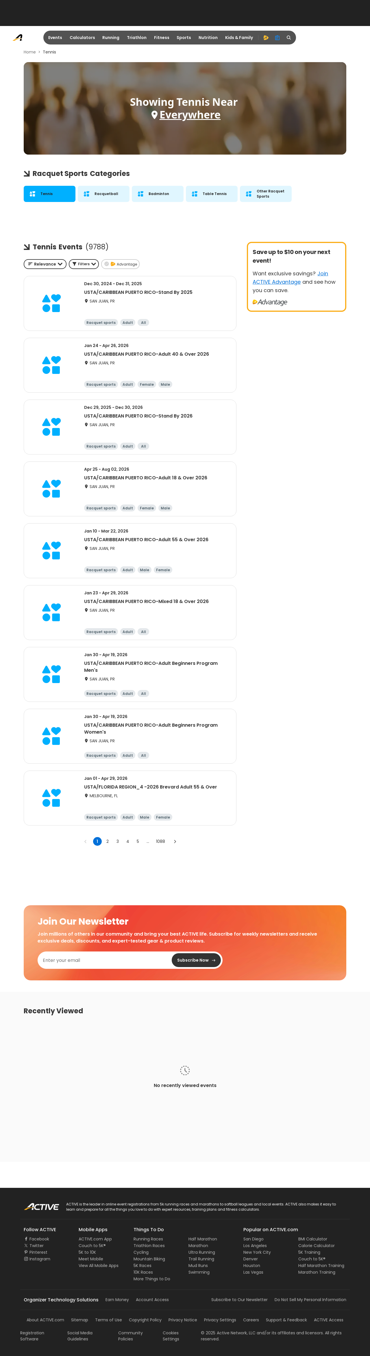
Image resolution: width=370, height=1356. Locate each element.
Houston (251, 1265)
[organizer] (277, 37)
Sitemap (79, 1320)
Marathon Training (316, 1272)
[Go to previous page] (85, 841)
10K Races (143, 1272)
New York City (257, 1252)
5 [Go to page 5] (138, 841)
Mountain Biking (149, 1259)
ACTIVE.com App (95, 1239)
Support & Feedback (286, 1320)
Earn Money (117, 1300)
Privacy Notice (183, 1320)
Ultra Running (201, 1252)
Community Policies (130, 1336)
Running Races (148, 1239)
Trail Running (201, 1259)
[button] (84, 264)
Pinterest (38, 1252)
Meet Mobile (91, 1259)
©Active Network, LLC (228, 1333)
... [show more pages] (148, 841)
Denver (250, 1259)
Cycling (141, 1252)
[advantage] (266, 37)
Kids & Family (239, 37)
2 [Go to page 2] (107, 841)
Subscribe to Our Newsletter (239, 1300)
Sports (184, 37)
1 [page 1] (97, 841)
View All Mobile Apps (99, 1265)
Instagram (39, 1259)
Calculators (82, 37)
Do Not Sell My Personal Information (310, 1300)
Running (110, 37)
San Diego (253, 1239)
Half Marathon (202, 1239)
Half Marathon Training (321, 1265)
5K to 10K (87, 1252)
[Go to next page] (175, 841)
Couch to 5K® (92, 1246)
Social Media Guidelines (79, 1336)
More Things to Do (152, 1279)
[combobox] (45, 264)
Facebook (39, 1239)
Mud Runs (198, 1265)
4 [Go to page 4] (127, 841)
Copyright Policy (145, 1320)
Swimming (199, 1272)
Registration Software (32, 1336)
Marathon (198, 1246)
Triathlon (137, 37)
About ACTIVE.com (45, 1320)
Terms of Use (108, 1320)
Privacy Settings (220, 1320)
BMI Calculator (312, 1239)
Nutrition (208, 37)
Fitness (161, 37)
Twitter (36, 1246)
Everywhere (190, 114)
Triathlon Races (149, 1246)
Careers (251, 1320)
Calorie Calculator (316, 1246)
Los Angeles (255, 1246)
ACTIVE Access (328, 1320)
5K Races (142, 1265)
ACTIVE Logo (36, 1204)
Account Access (152, 1300)
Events (55, 37)
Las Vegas (253, 1272)
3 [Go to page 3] (117, 841)
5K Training (309, 1252)
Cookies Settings (171, 1336)
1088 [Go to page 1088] (160, 841)
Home (30, 52)
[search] (289, 37)
